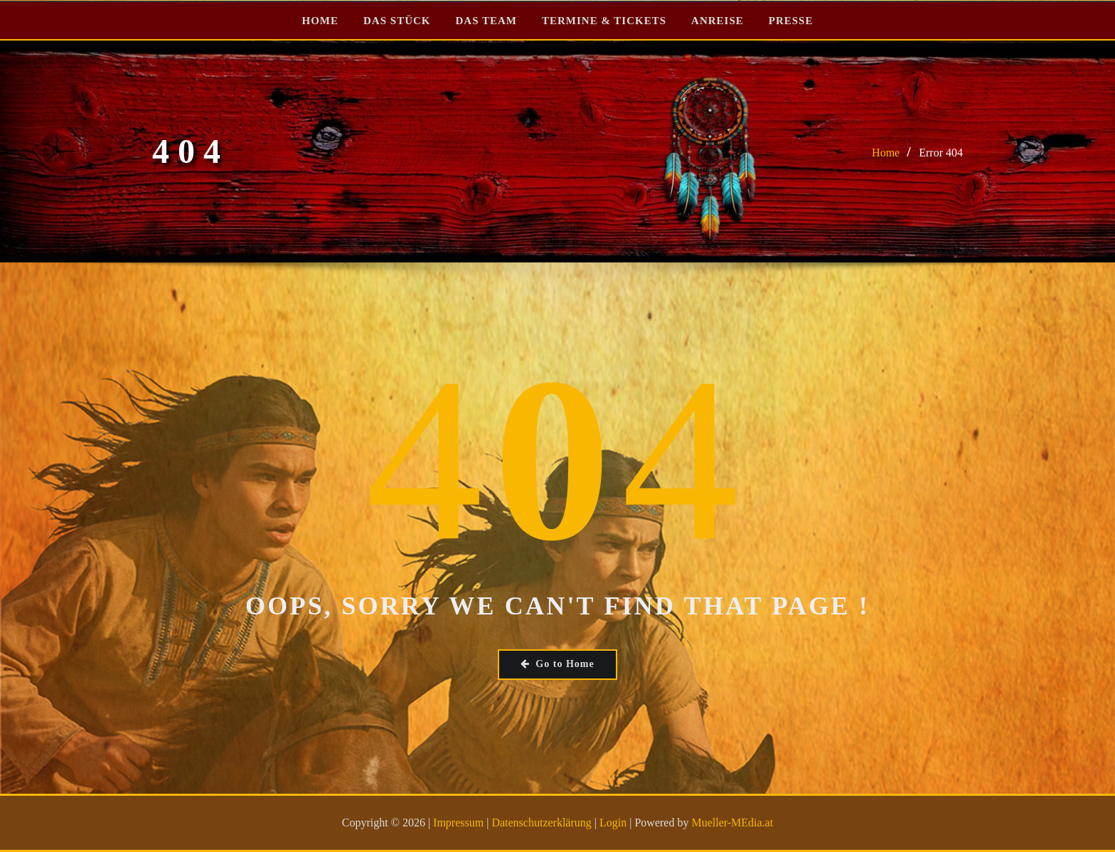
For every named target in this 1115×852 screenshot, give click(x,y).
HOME (320, 20)
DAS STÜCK (396, 20)
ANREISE (717, 20)
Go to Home (557, 664)
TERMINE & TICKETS (604, 20)
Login (612, 822)
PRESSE (791, 20)
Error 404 (941, 153)
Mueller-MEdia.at (732, 822)
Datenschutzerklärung (541, 822)
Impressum (458, 822)
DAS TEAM (486, 20)
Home (886, 153)
